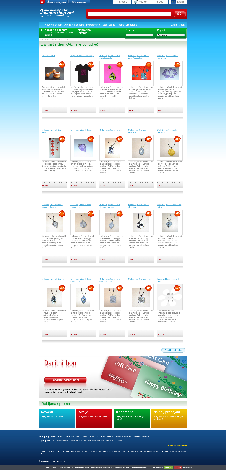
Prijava (159, 1)
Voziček (140, 2)
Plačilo (61, 436)
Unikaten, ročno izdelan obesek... (138, 205)
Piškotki (118, 440)
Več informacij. (188, 467)
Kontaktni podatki (60, 440)
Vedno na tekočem (123, 436)
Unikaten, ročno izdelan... (81, 130)
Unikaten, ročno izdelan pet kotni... (169, 205)
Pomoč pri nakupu (104, 436)
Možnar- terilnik (48, 55)
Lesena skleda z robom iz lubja (168, 280)
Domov (43, 39)
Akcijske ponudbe (74, 24)
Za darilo (52, 39)
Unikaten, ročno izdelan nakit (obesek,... (138, 56)
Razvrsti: (131, 30)
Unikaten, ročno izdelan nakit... (52, 131)
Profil (92, 436)
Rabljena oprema (141, 436)
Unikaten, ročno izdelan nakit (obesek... (109, 56)
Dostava (70, 436)
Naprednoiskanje (84, 32)
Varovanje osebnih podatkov (100, 440)
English (177, 2)
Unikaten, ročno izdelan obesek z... (167, 131)
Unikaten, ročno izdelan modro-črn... (80, 280)
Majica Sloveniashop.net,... (82, 55)
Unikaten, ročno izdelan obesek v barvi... (52, 205)
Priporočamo (93, 24)
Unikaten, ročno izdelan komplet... (167, 56)
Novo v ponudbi (53, 24)
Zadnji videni (178, 24)
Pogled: (161, 30)
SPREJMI (168, 467)
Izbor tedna (109, 24)
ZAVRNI (178, 467)
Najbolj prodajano (127, 24)
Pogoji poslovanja (78, 440)
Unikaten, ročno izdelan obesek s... (138, 131)
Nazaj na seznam (56, 29)
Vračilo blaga (82, 436)
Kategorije (122, 1)
